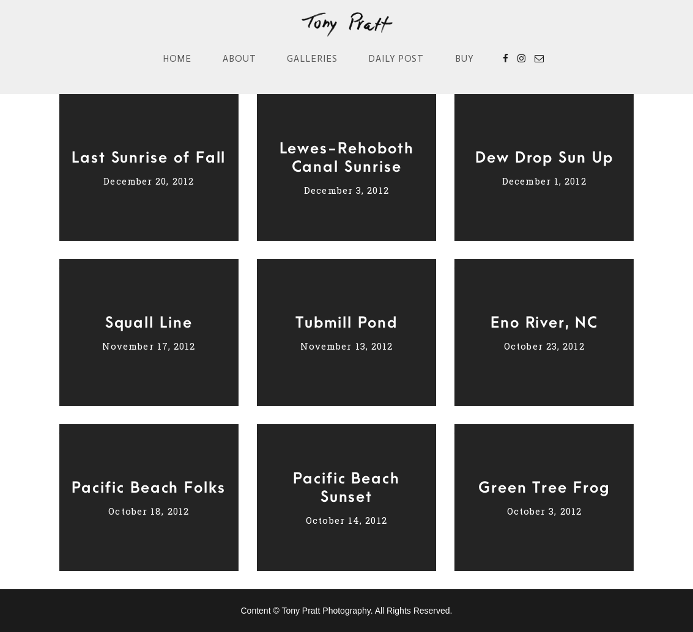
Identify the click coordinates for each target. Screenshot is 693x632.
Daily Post (396, 58)
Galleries (312, 58)
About (239, 58)
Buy (464, 58)
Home (177, 58)
